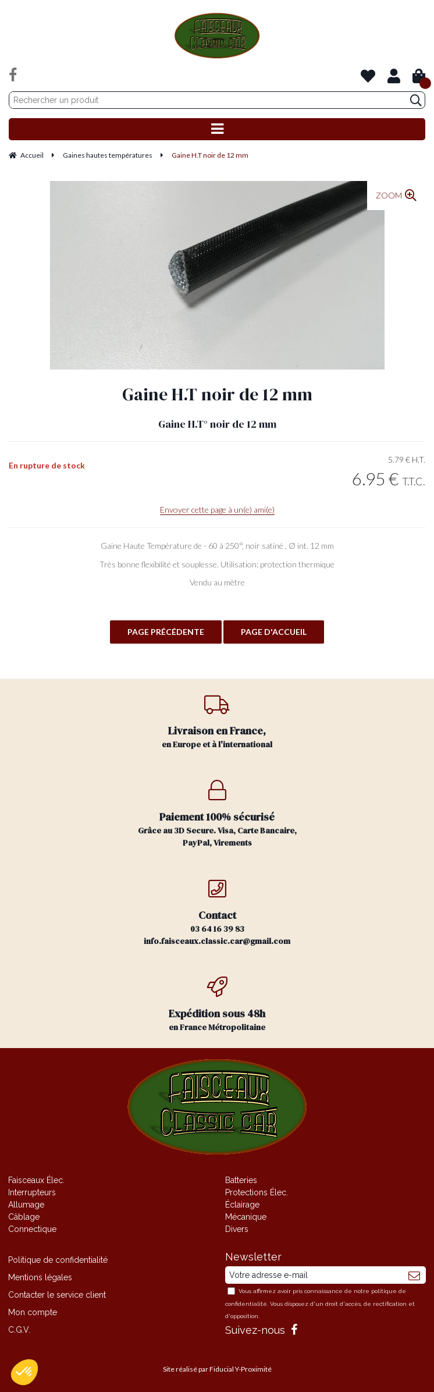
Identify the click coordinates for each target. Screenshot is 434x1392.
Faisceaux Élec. (36, 1180)
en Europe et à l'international (217, 722)
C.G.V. (19, 1329)
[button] (24, 1372)
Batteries (241, 1180)
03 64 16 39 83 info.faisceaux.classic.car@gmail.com (217, 912)
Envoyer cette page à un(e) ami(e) (217, 509)
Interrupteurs (32, 1192)
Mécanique (245, 1216)
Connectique (32, 1229)
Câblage (24, 1216)
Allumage (26, 1204)
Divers (236, 1229)
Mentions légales (40, 1277)
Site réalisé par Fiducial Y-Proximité (217, 1369)
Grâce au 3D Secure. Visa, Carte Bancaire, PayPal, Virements (217, 814)
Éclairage (242, 1204)
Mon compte (32, 1312)
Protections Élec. (256, 1192)
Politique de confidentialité (58, 1260)
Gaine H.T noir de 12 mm (217, 394)
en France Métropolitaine (217, 1004)
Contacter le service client (57, 1294)
